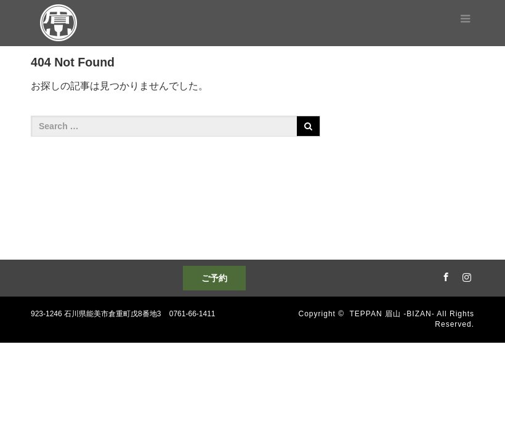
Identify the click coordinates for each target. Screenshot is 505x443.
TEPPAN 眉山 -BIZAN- (392, 313)
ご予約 (214, 278)
